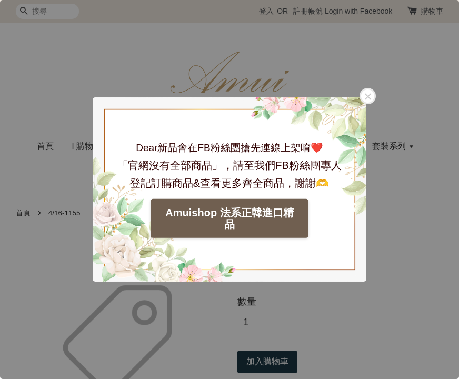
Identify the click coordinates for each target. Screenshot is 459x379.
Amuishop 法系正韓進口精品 (229, 218)
